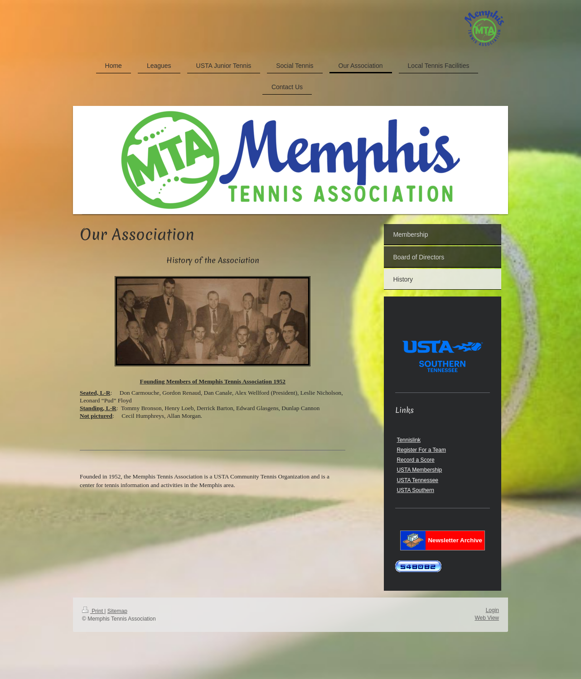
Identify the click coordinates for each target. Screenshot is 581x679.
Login (492, 610)
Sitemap (117, 611)
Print (93, 611)
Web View (486, 618)
